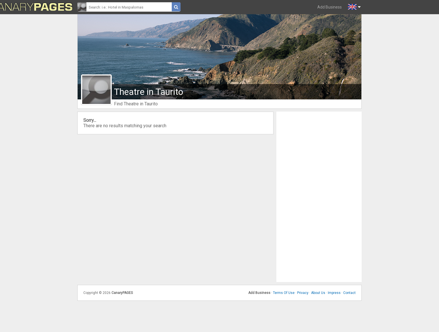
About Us (318, 293)
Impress (334, 293)
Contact (349, 293)
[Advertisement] (319, 197)
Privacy (302, 293)
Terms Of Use (284, 293)
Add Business (329, 7)
